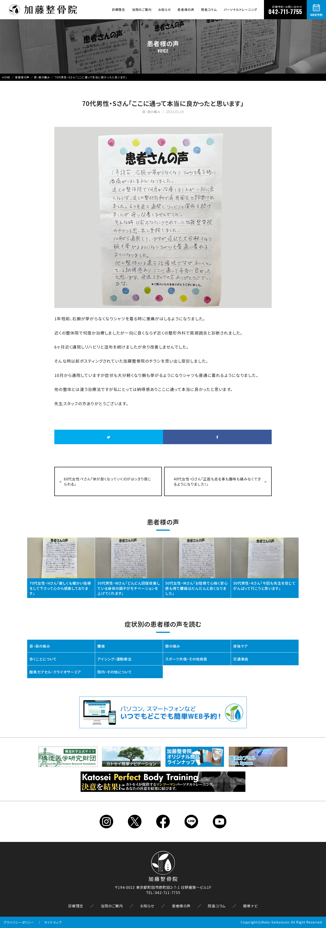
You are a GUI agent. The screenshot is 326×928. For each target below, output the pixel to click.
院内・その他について (114, 672)
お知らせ (164, 9)
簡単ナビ (250, 906)
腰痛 (101, 646)
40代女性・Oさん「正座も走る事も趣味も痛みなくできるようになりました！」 (217, 481)
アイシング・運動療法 (114, 659)
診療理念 (118, 9)
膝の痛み (172, 646)
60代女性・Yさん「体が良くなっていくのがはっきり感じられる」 (107, 481)
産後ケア (240, 646)
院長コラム (209, 9)
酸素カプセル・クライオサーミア (55, 672)
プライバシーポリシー (18, 922)
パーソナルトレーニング (240, 9)
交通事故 (240, 659)
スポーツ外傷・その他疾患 (186, 659)
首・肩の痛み (39, 646)
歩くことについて (43, 659)
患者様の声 (185, 9)
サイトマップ (53, 922)
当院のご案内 (142, 9)
